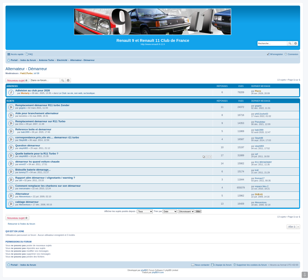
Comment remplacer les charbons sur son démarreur (48, 185)
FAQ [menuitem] (30, 54)
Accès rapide (17, 54)
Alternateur (22, 193)
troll (256, 170)
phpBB (144, 270)
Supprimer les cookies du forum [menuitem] (251, 265)
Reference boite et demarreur (33, 129)
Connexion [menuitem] (293, 54)
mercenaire (24, 188)
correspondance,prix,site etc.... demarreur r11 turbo (47, 137)
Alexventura (24, 196)
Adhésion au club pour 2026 (32, 90)
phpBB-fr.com (158, 272)
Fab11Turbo (26, 73)
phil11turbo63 (261, 114)
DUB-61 (259, 194)
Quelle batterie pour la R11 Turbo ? (36, 153)
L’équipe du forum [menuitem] (222, 265)
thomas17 (259, 178)
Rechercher (290, 43)
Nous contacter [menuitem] (202, 265)
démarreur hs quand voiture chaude (37, 161)
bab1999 (25, 132)
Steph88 (23, 140)
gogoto (22, 108)
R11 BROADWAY (263, 162)
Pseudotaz (260, 122)
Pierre (258, 91)
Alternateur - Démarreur (26, 69)
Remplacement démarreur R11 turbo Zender (42, 105)
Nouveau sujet (16, 80)
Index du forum (28, 265)
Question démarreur (27, 145)
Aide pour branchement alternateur (37, 113)
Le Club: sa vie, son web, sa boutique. (77, 93)
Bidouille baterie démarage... (33, 169)
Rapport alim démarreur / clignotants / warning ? (45, 177)
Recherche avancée (295, 43)
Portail (14, 60)
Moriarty (25, 93)
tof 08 (36, 73)
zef (256, 154)
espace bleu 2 (262, 186)
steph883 (23, 148)
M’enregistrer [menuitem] (276, 54)
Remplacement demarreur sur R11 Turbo (40, 121)
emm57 (22, 164)
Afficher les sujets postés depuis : (128, 211)
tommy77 (23, 172)
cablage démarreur (26, 201)
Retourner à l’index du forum (21, 224)
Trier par (165, 211)
